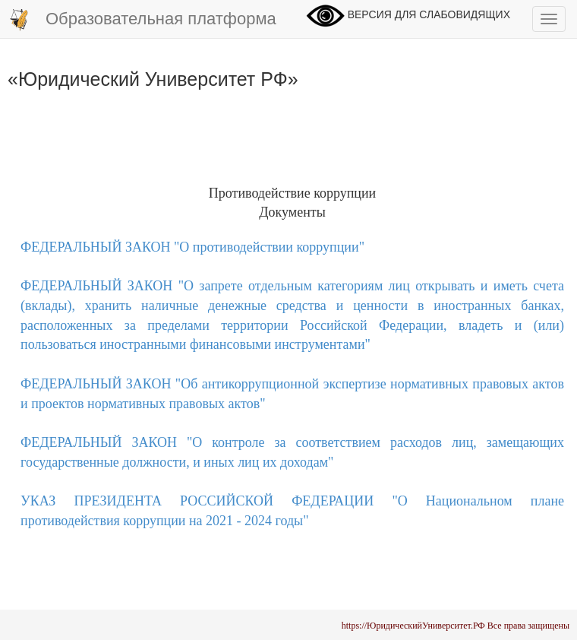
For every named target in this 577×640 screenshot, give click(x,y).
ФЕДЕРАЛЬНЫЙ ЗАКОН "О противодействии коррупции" (192, 247)
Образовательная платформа (142, 19)
